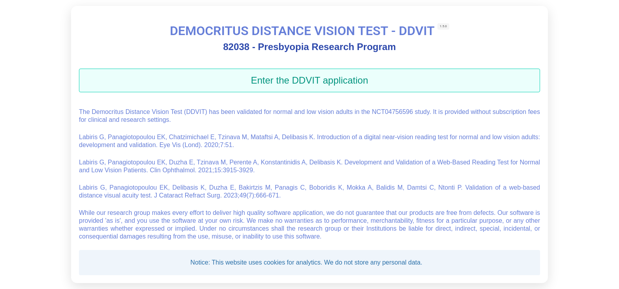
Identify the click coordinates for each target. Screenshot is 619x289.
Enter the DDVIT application (309, 80)
